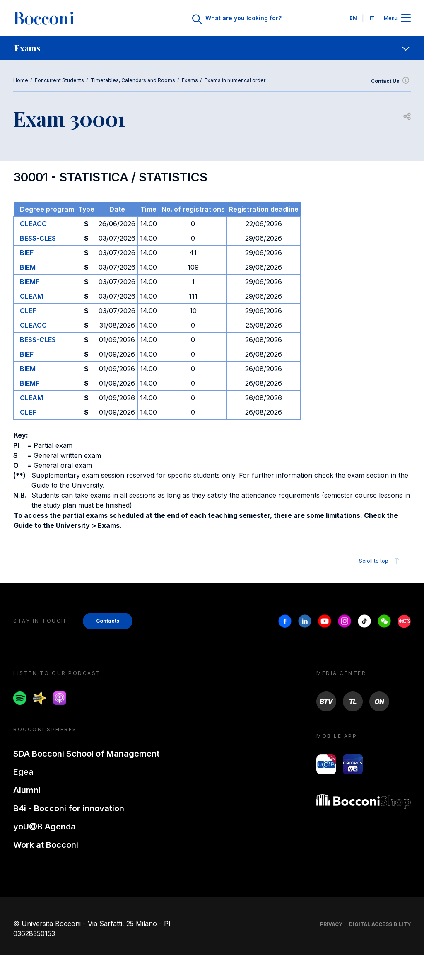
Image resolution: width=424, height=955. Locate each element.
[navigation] (212, 48)
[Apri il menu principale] (406, 18)
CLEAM (31, 296)
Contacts (107, 621)
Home (20, 80)
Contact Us (391, 81)
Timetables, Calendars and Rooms (133, 80)
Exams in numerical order (235, 80)
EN (353, 18)
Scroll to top (380, 561)
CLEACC (33, 224)
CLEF (28, 311)
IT (372, 18)
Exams (190, 80)
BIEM (28, 267)
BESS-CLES (38, 238)
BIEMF (29, 282)
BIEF (27, 253)
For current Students (59, 80)
